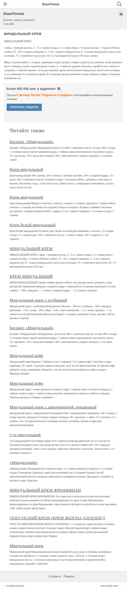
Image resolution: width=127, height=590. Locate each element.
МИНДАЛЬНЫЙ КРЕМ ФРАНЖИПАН (45, 490)
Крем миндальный (26, 169)
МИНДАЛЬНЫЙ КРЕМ (31, 248)
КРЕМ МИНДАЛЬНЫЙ (31, 276)
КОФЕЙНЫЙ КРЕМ (15, 586)
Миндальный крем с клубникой (38, 300)
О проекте (55, 576)
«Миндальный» (24, 462)
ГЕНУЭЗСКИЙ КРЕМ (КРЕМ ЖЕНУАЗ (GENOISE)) (57, 518)
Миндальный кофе (26, 355)
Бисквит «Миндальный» (32, 141)
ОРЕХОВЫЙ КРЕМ (109, 586)
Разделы (69, 576)
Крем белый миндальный (33, 225)
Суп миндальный (25, 435)
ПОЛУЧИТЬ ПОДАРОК (24, 107)
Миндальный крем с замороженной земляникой (53, 407)
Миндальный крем (26, 545)
